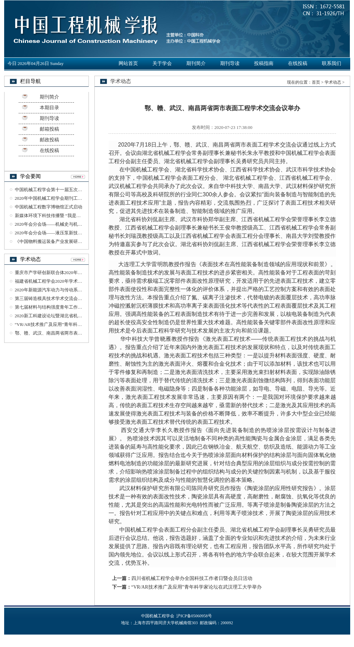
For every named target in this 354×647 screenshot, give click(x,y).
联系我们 (331, 63)
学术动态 (333, 82)
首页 (316, 82)
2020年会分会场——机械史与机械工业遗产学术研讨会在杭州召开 (80, 224)
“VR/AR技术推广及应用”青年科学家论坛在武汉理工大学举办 (75, 324)
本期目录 (49, 107)
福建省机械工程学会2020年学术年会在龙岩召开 (62, 281)
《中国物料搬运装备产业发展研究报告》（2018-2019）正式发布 (78, 241)
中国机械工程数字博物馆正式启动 (48, 206)
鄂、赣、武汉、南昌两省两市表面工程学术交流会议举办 (71, 333)
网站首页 (128, 63)
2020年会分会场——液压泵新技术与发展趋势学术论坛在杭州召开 (80, 232)
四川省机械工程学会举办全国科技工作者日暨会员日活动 (191, 578)
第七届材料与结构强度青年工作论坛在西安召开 (62, 307)
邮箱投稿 (49, 129)
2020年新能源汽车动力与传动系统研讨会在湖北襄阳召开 (71, 289)
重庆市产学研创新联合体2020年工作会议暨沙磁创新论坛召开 (75, 272)
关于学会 (162, 63)
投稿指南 (263, 63)
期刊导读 (230, 63)
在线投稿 (297, 63)
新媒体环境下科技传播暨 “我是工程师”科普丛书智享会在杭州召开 (80, 215)
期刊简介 (196, 63)
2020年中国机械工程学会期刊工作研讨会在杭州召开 (66, 198)
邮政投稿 (49, 139)
